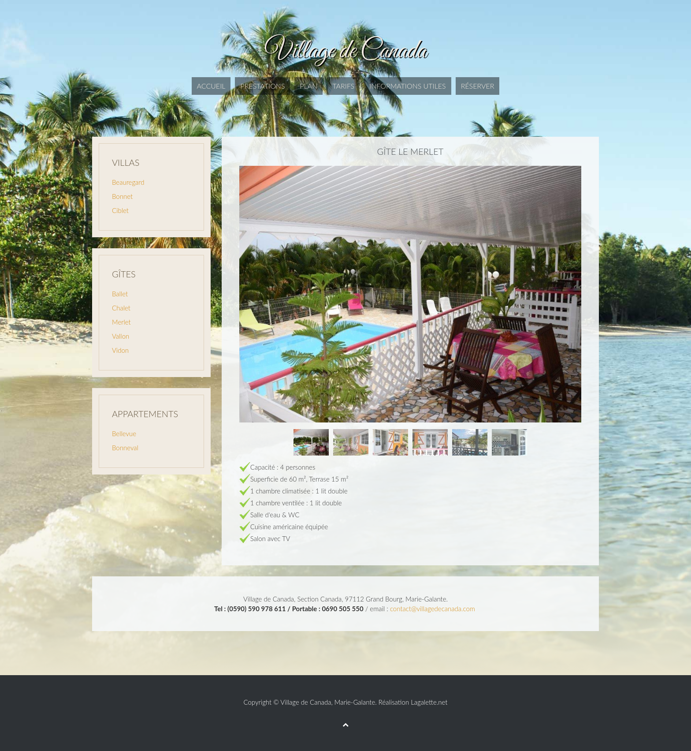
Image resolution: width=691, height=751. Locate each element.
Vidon (120, 350)
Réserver (477, 86)
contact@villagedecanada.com (432, 609)
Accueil (211, 86)
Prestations (262, 86)
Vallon (120, 336)
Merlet (121, 322)
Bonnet (122, 196)
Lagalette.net (429, 702)
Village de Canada (305, 702)
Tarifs (343, 86)
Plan (308, 86)
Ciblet (120, 210)
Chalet (121, 308)
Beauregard (128, 182)
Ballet (120, 294)
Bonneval (125, 448)
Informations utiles (407, 86)
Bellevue (124, 433)
